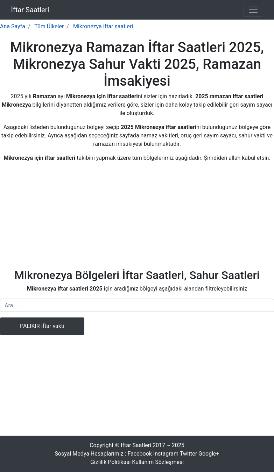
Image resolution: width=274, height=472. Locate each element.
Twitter (188, 453)
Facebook (139, 453)
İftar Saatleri (30, 10)
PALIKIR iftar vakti (42, 326)
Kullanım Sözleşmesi (158, 462)
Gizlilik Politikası (110, 462)
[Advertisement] (137, 217)
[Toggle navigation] (253, 10)
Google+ (208, 453)
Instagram (165, 453)
